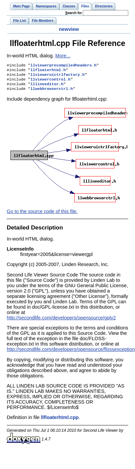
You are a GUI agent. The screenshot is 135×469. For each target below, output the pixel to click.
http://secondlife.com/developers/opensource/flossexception (71, 353)
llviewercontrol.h (50, 82)
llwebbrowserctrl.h (51, 92)
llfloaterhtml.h (48, 71)
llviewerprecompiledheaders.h (63, 65)
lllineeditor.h (46, 87)
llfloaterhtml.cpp (60, 421)
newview (69, 29)
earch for (73, 13)
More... (62, 55)
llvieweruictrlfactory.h (57, 76)
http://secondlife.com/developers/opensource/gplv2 (61, 321)
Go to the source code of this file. (42, 215)
